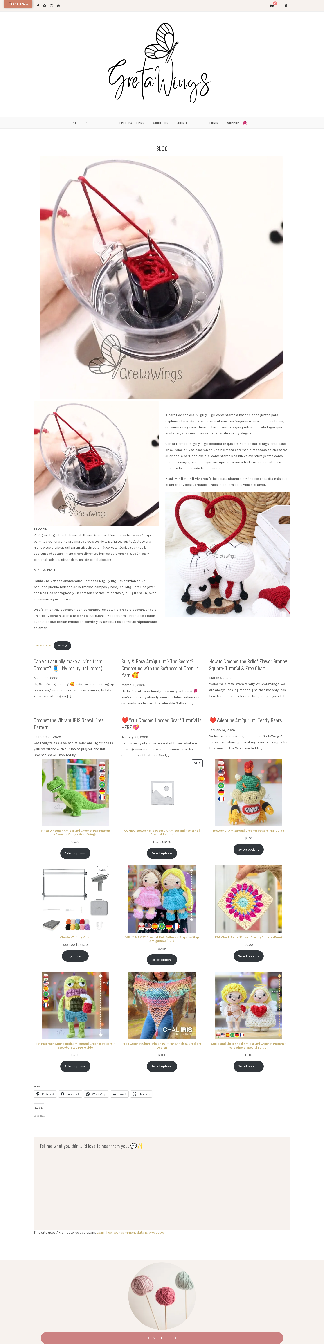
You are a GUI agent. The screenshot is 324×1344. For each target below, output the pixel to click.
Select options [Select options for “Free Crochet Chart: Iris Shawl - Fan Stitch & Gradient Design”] (161, 1066)
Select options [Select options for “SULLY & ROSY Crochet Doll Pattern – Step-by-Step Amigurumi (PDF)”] (161, 959)
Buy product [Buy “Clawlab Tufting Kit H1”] (75, 956)
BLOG (107, 123)
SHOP (90, 123)
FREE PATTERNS (131, 123)
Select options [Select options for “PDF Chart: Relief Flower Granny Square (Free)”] (248, 956)
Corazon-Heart (43, 645)
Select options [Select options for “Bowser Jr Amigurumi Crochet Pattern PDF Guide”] (248, 849)
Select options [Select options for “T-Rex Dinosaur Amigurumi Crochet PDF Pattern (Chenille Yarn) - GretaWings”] (75, 853)
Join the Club (189, 123)
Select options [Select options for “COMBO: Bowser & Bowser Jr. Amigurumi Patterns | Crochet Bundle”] (161, 853)
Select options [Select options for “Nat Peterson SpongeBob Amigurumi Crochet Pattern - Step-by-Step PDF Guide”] (75, 1066)
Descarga (62, 645)
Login (213, 123)
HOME (73, 123)
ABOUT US (161, 123)
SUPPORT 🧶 (237, 123)
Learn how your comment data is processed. (131, 1232)
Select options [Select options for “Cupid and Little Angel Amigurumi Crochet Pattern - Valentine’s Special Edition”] (248, 1066)
